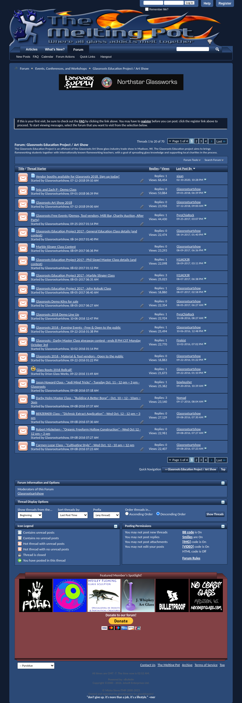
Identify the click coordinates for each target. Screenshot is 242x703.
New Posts (23, 56)
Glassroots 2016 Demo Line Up (57, 314)
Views (166, 168)
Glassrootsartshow (57, 180)
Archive (187, 665)
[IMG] (186, 542)
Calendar (48, 56)
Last (221, 141)
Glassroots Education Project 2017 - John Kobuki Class (73, 288)
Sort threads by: (69, 510)
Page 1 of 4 (180, 141)
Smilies (187, 537)
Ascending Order (139, 514)
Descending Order (171, 514)
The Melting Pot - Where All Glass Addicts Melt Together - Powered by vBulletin (115, 27)
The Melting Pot (169, 665)
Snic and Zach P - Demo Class (56, 189)
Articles (32, 49)
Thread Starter (36, 168)
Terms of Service (206, 665)
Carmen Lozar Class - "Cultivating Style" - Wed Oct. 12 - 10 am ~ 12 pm (85, 445)
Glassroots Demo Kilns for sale (57, 301)
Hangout (106, 56)
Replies (154, 168)
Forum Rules (191, 558)
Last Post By (186, 168)
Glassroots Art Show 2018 (54, 202)
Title (21, 168)
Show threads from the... (35, 510)
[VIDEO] (188, 547)
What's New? (55, 49)
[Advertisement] (121, 105)
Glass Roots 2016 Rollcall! (54, 370)
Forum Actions (65, 56)
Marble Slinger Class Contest (56, 247)
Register (225, 3)
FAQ (36, 56)
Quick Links (87, 56)
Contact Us (147, 665)
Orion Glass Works (57, 374)
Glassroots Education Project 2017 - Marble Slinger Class (75, 275)
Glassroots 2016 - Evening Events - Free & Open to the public (78, 327)
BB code (188, 532)
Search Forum (213, 160)
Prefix (97, 510)
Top (223, 469)
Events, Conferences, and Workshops (61, 68)
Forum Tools (191, 160)
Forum (78, 50)
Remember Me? (156, 9)
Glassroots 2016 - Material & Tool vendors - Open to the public (80, 356)
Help (207, 3)
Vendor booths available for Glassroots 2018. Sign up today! (78, 176)
